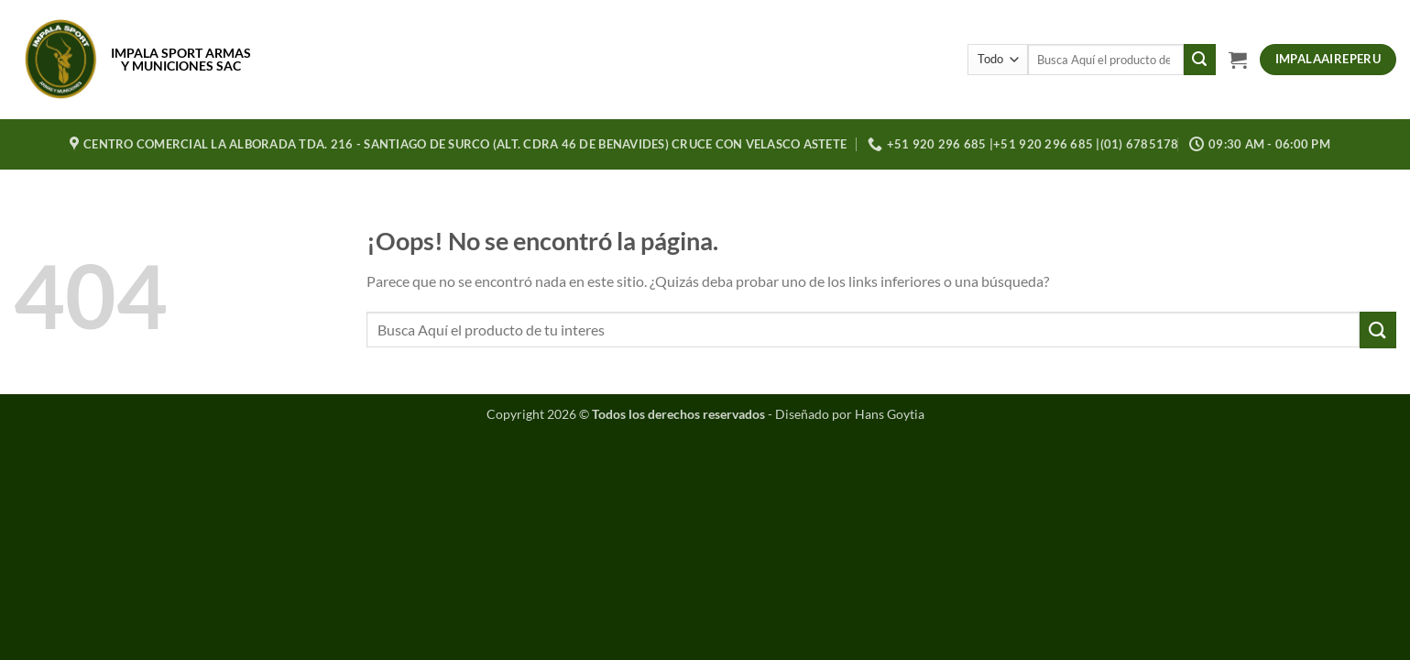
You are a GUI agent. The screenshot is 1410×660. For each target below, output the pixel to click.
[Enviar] (1199, 59)
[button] (1238, 59)
